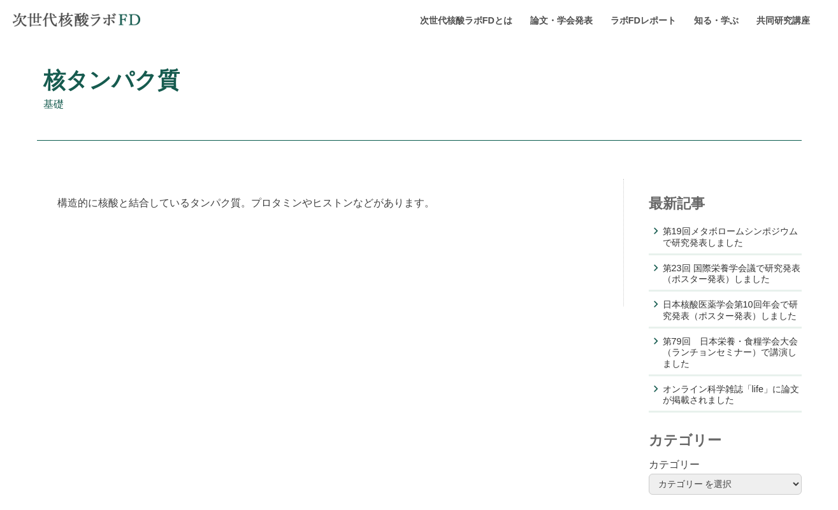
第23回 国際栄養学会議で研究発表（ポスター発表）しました (731, 273)
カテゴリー (674, 464)
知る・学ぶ (716, 20)
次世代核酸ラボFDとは (466, 20)
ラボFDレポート (643, 20)
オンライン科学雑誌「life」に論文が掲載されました (731, 394)
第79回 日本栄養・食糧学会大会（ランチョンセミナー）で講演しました (730, 352)
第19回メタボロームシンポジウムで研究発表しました (730, 236)
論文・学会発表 (561, 20)
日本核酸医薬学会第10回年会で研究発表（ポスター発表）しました (730, 309)
